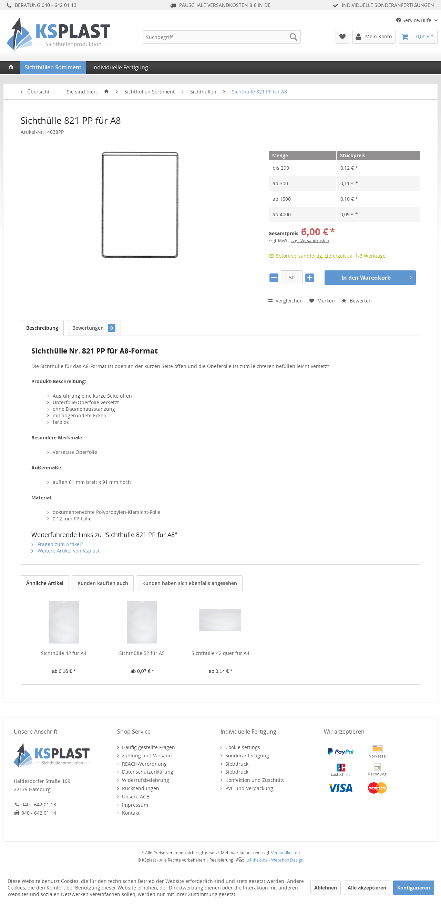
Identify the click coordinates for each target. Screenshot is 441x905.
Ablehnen (325, 887)
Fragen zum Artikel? (57, 544)
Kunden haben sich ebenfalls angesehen (189, 583)
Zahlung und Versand (147, 755)
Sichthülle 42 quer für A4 (220, 653)
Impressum (135, 805)
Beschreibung (42, 328)
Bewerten (356, 300)
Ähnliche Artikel (44, 583)
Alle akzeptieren (367, 887)
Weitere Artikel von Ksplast (65, 550)
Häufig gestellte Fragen (148, 747)
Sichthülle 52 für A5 (142, 653)
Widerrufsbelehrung (145, 780)
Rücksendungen (140, 788)
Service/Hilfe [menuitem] (414, 20)
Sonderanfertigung (247, 755)
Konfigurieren (413, 887)
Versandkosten (285, 853)
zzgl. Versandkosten (310, 240)
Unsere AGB (136, 796)
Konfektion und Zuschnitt (254, 780)
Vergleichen (285, 300)
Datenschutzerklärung (147, 771)
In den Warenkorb (376, 276)
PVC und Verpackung (249, 788)
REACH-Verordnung (144, 763)
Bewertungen (93, 328)
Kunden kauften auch (103, 583)
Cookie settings (242, 747)
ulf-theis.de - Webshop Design (275, 860)
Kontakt (131, 812)
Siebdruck (236, 763)
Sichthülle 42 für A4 (63, 653)
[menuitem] (222, 37)
